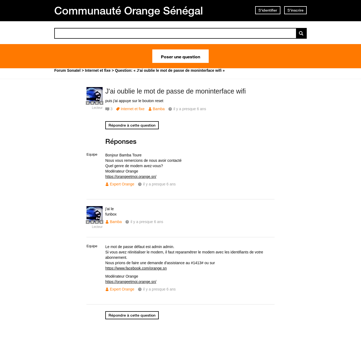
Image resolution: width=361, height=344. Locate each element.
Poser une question (180, 56)
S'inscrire (295, 10)
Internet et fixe (133, 109)
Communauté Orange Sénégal (128, 10)
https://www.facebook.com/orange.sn (136, 268)
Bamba (159, 109)
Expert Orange (122, 184)
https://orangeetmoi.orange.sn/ (130, 176)
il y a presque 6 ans (159, 184)
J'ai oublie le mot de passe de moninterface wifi (175, 91)
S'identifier (267, 10)
